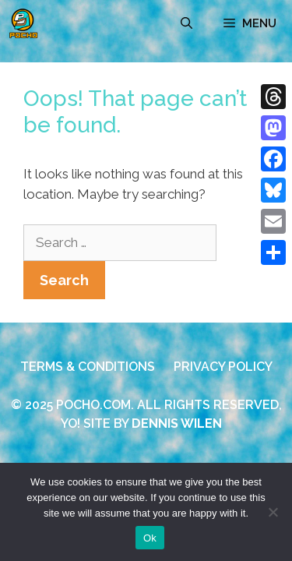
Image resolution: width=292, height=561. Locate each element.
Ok (150, 538)
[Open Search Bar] (186, 23)
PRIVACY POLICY (223, 366)
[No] (272, 512)
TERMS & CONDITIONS (87, 366)
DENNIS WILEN (177, 423)
